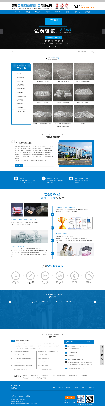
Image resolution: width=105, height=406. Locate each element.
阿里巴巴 (57, 12)
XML (85, 1)
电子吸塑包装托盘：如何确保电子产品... (76, 368)
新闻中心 (77, 12)
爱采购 (67, 12)
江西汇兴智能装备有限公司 (58, 375)
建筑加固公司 (34, 375)
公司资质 (47, 12)
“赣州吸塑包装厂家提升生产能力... (21, 369)
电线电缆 (25, 375)
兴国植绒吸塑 (20, 107)
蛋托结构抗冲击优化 (42, 354)
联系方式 (13, 396)
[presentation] (1, 31)
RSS (83, 1)
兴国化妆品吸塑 (20, 85)
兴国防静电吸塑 (20, 77)
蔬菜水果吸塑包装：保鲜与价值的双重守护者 (77, 346)
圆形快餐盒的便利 (17, 362)
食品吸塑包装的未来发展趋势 (20, 354)
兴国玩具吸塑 (20, 100)
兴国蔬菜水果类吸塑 (21, 96)
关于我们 (27, 12)
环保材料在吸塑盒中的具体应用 (45, 369)
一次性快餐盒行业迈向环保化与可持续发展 (23, 365)
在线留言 (28, 396)
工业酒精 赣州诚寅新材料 (39, 378)
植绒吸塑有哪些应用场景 (43, 358)
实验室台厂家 (26, 378)
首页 (54, 388)
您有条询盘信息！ (90, 1)
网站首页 (17, 12)
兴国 (12, 51)
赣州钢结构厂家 (73, 375)
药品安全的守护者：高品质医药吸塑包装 (22, 358)
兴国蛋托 (19, 73)
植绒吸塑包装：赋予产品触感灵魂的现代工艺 (48, 351)
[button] (49, 46)
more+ (88, 341)
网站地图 (80, 1)
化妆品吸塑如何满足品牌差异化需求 (21, 351)
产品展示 (37, 12)
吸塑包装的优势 (41, 362)
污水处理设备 (84, 375)
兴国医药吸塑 (20, 103)
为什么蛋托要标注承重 (72, 352)
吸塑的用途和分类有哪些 (22, 340)
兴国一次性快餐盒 (21, 111)
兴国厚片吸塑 (20, 81)
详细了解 (18, 165)
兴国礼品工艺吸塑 (21, 88)
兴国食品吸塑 (20, 92)
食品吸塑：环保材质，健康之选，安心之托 (76, 359)
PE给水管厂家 (45, 375)
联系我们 (87, 12)
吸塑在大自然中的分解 (43, 365)
